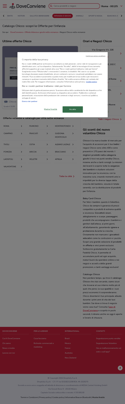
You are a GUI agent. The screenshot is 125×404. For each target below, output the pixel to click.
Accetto (72, 109)
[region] (62, 84)
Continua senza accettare (95, 56)
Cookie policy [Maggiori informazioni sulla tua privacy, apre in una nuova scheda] (91, 82)
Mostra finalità (50, 109)
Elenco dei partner (29, 101)
